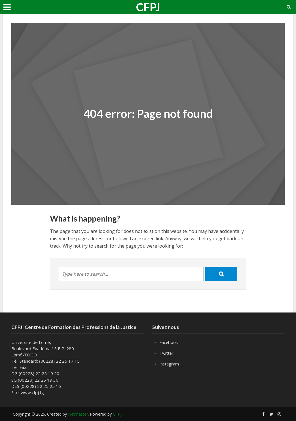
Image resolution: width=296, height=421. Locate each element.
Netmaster (78, 414)
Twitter (166, 353)
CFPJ (148, 7)
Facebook (168, 342)
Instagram (169, 363)
